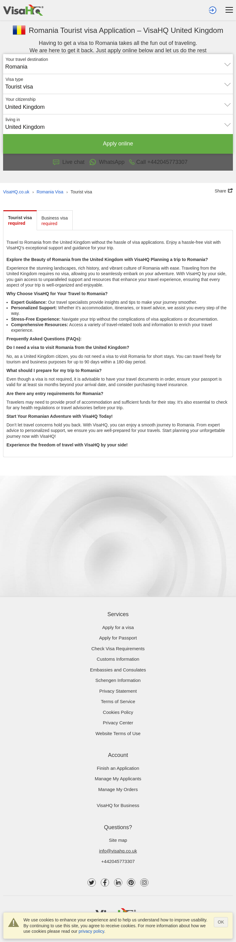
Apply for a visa (118, 627)
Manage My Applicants (118, 778)
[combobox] (118, 64)
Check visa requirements (117, 648)
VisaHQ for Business (118, 805)
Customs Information (118, 659)
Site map (118, 840)
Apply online (118, 144)
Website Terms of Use (118, 733)
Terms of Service (118, 701)
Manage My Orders (118, 789)
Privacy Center (118, 722)
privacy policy (91, 931)
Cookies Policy (118, 712)
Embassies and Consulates (118, 669)
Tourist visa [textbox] (19, 87)
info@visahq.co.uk (118, 850)
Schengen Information (118, 680)
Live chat (68, 162)
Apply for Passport (118, 637)
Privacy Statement (118, 691)
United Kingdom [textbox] (25, 107)
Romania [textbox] (16, 67)
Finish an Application (118, 768)
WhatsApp (106, 162)
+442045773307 (118, 861)
